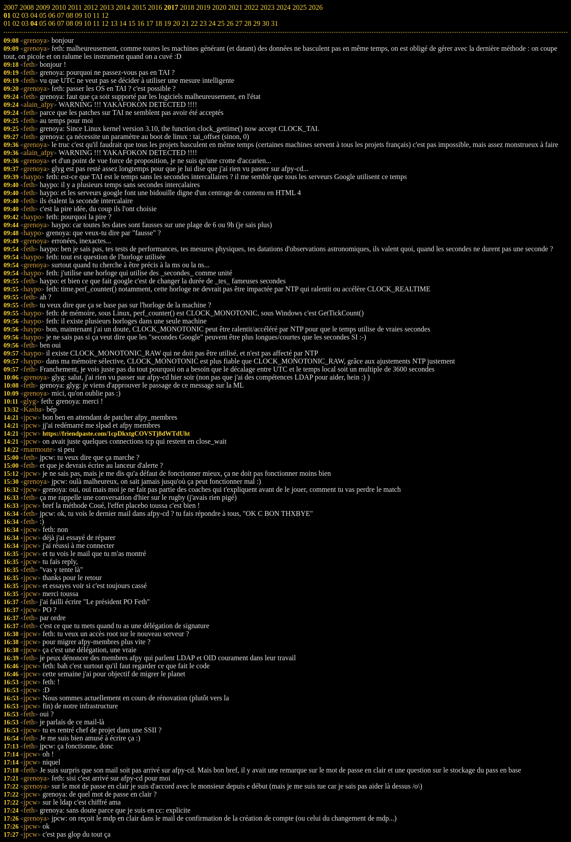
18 (158, 23)
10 (87, 23)
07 (60, 23)
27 (238, 23)
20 (176, 23)
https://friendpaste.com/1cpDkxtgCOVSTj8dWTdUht (116, 433)
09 (78, 23)
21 (185, 23)
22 (194, 23)
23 (203, 23)
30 (265, 23)
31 (274, 23)
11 (96, 23)
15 (131, 23)
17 (149, 23)
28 (247, 23)
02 (16, 23)
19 (167, 23)
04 (33, 23)
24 (211, 23)
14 (122, 23)
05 (42, 23)
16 (140, 23)
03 (25, 23)
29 (256, 23)
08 (69, 23)
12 (104, 23)
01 (7, 23)
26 (229, 23)
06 (51, 23)
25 (220, 23)
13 (113, 23)
